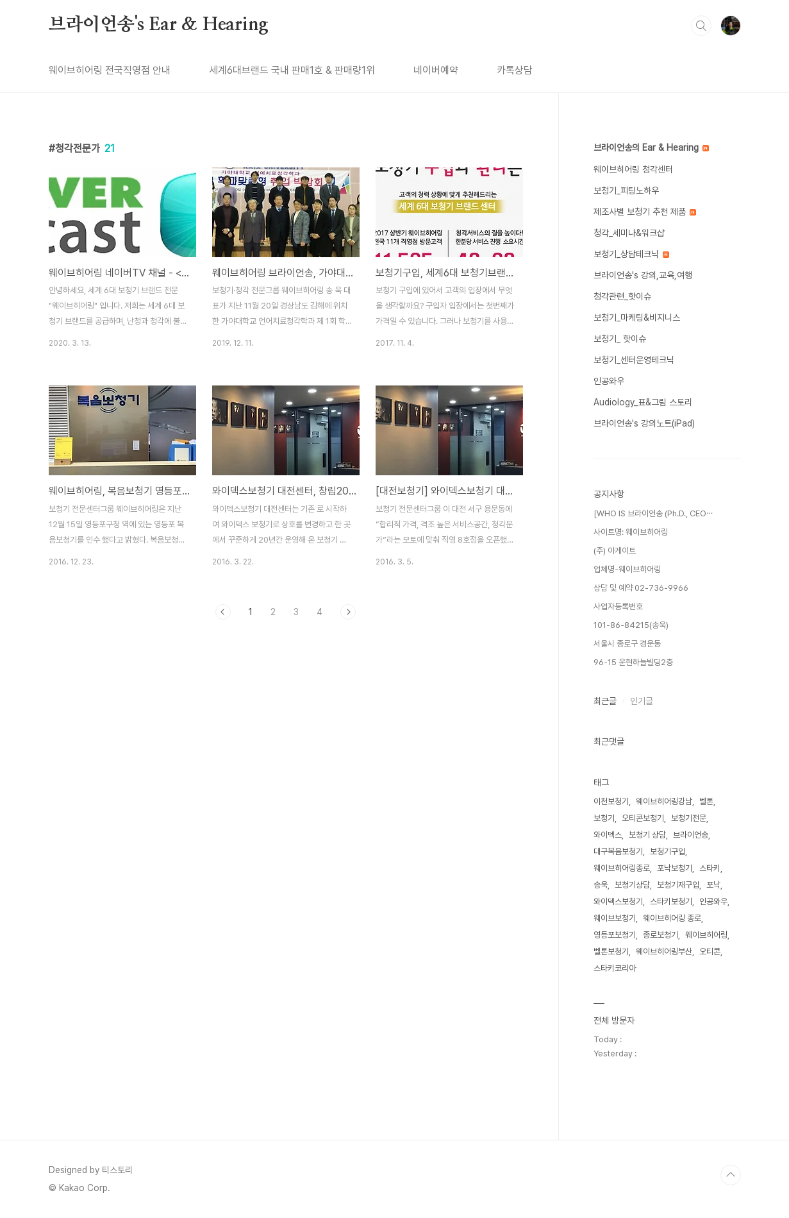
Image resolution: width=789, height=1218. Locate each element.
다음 (348, 612)
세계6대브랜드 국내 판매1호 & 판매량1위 (292, 70)
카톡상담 (515, 70)
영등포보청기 (615, 935)
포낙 (713, 885)
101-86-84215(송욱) (631, 625)
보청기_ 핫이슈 (620, 339)
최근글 (605, 701)
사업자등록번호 (618, 606)
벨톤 (706, 801)
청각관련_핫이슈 (622, 296)
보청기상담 (632, 885)
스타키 (709, 868)
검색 (701, 25)
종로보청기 (660, 935)
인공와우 (609, 381)
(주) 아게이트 (615, 550)
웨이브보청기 (615, 918)
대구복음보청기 (618, 851)
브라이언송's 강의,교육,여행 (643, 275)
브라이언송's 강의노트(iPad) (644, 423)
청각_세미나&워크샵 (629, 233)
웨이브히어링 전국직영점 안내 (109, 70)
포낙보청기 (674, 868)
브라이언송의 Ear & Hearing (651, 147)
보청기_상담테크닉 (631, 254)
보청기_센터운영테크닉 (634, 360)
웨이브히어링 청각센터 (633, 169)
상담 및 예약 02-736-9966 (641, 588)
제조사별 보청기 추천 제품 (645, 212)
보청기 (604, 818)
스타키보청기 (671, 901)
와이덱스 (608, 835)
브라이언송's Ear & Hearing (159, 25)
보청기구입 (667, 851)
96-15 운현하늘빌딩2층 (633, 662)
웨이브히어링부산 (664, 951)
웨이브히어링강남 (664, 801)
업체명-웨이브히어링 (627, 569)
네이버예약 (435, 70)
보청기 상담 (647, 835)
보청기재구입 (678, 885)
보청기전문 (688, 818)
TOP (730, 1175)
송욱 (601, 885)
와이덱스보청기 (618, 901)
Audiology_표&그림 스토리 (643, 402)
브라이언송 (690, 835)
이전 (223, 612)
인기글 (641, 701)
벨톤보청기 (611, 951)
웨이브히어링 (706, 935)
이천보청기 (611, 801)
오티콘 (709, 951)
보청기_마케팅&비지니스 (637, 317)
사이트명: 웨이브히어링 (631, 532)
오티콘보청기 (643, 818)
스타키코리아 (615, 968)
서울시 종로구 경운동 (627, 643)
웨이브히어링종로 (622, 868)
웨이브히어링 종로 (672, 918)
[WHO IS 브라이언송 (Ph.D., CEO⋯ (653, 513)
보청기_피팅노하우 (626, 190)
